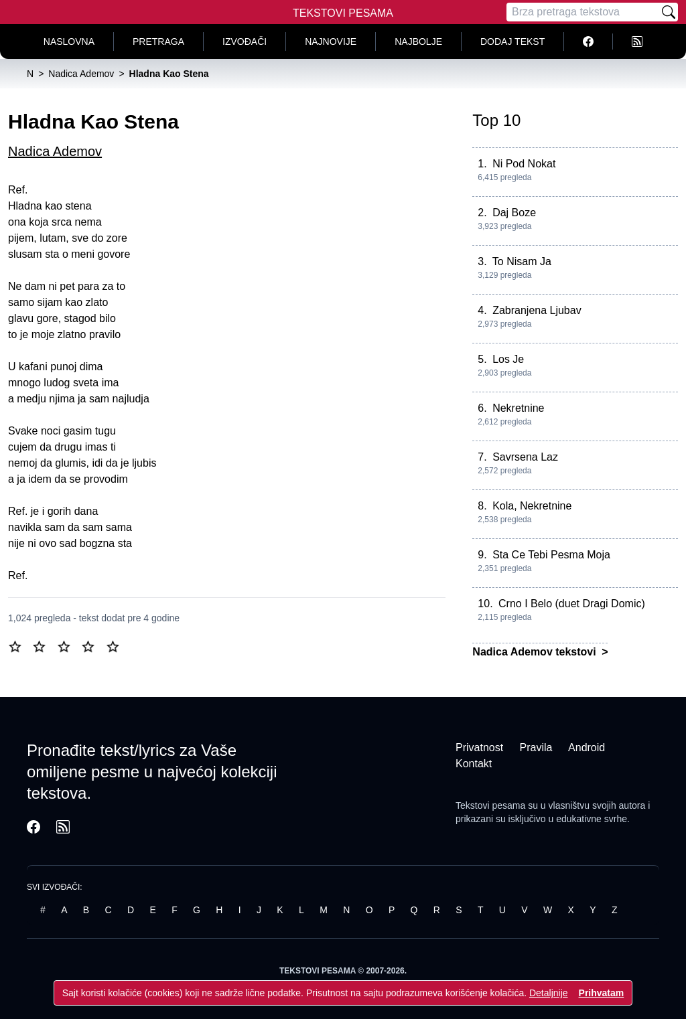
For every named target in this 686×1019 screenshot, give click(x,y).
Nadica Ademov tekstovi (535, 651)
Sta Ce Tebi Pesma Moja (551, 554)
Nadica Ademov (55, 151)
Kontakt (474, 763)
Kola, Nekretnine (531, 506)
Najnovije (330, 41)
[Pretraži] (668, 12)
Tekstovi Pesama (343, 13)
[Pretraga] (582, 12)
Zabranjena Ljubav (536, 310)
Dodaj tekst (512, 41)
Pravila (536, 747)
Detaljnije (548, 993)
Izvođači (244, 41)
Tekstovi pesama (490, 805)
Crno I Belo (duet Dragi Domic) (571, 603)
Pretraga (158, 41)
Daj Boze (514, 212)
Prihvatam (601, 993)
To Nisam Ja (521, 261)
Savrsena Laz (525, 457)
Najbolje (418, 41)
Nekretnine (518, 408)
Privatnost (479, 747)
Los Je (508, 359)
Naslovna (69, 41)
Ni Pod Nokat (523, 163)
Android (586, 747)
